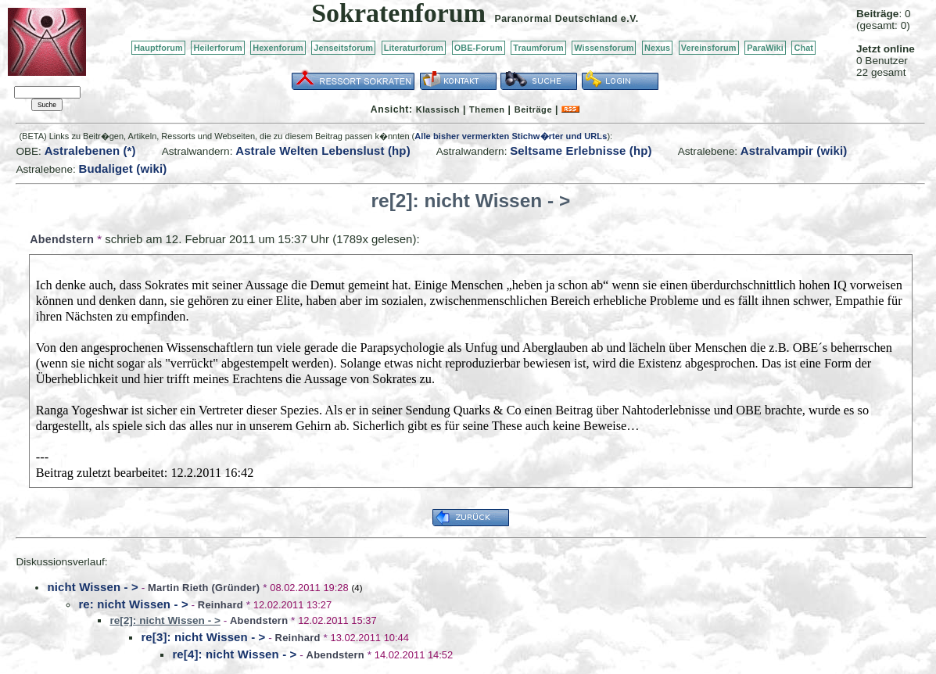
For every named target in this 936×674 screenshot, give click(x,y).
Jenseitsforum (343, 47)
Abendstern (62, 239)
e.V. (630, 18)
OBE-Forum (478, 47)
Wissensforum (603, 47)
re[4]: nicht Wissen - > (234, 654)
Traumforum (538, 47)
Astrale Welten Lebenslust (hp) (323, 150)
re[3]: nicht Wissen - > (203, 637)
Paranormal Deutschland (556, 18)
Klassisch (438, 109)
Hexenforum (278, 47)
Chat (803, 47)
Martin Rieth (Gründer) (204, 587)
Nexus (657, 47)
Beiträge (533, 109)
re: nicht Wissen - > (133, 604)
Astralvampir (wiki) (794, 150)
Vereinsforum (709, 47)
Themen (486, 109)
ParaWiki (765, 47)
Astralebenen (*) (90, 150)
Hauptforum (158, 47)
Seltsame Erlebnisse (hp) (580, 150)
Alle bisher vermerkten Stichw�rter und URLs (510, 136)
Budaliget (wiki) (123, 168)
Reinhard (220, 605)
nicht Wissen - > (92, 586)
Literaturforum (413, 47)
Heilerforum (217, 47)
